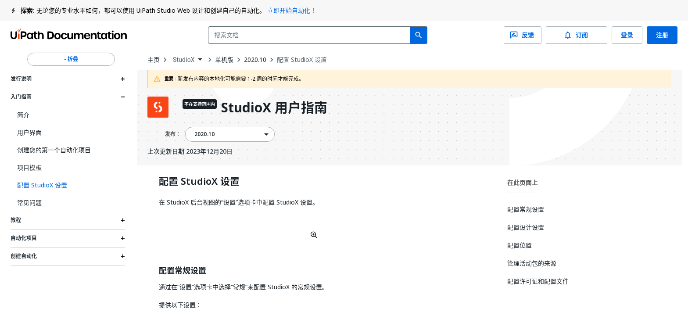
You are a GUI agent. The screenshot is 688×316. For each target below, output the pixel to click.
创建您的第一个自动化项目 (54, 149)
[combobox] (311, 35)
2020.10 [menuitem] (204, 134)
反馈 (522, 35)
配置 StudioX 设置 (302, 60)
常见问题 (29, 202)
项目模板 (29, 167)
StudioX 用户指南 (274, 108)
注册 (662, 35)
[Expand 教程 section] (123, 220)
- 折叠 (71, 59)
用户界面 (29, 132)
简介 (23, 114)
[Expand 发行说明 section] (123, 79)
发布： (173, 134)
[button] (68, 185)
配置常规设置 (182, 270)
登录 (627, 35)
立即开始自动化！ (291, 10)
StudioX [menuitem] (184, 59)
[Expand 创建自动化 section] (123, 256)
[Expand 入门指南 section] (123, 97)
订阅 (576, 35)
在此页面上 (522, 182)
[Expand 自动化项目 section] (123, 238)
